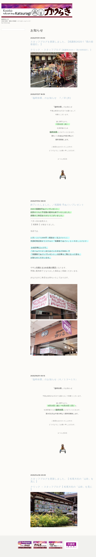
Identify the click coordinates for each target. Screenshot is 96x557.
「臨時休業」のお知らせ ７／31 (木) (50, 98)
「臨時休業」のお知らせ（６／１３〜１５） (54, 379)
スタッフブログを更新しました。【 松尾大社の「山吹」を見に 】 (61, 480)
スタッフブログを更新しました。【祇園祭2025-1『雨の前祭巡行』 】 (61, 43)
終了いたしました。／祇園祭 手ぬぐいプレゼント (57, 204)
